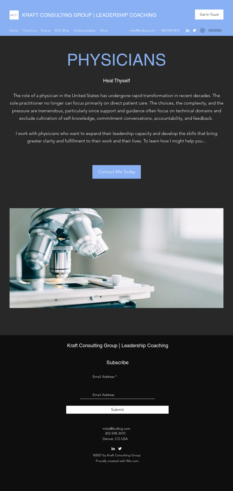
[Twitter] (194, 30)
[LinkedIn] (187, 30)
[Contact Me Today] (116, 172)
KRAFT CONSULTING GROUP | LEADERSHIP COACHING (89, 15)
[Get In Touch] (209, 15)
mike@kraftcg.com (142, 30)
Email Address (103, 376)
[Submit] (117, 410)
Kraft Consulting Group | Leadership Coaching (117, 345)
